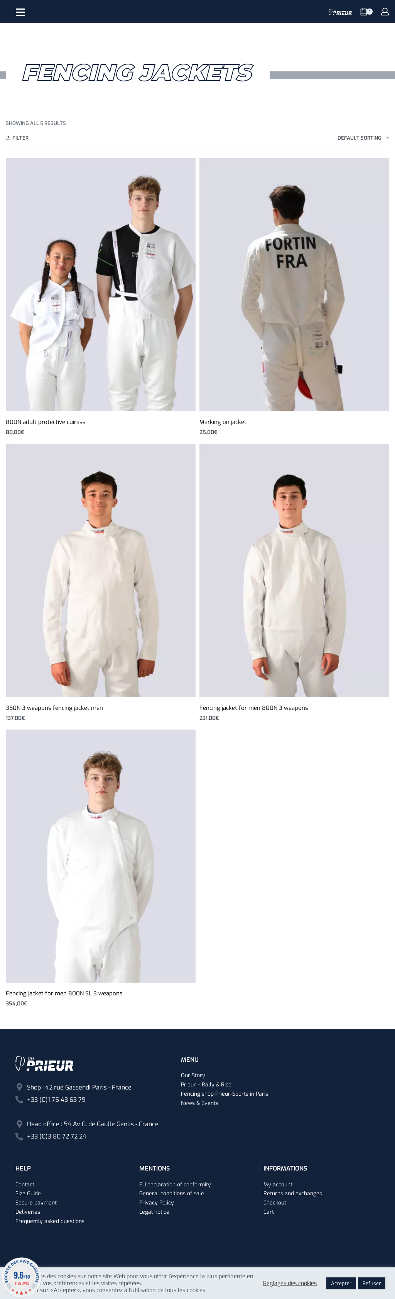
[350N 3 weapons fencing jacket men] (101, 570)
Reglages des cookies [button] (290, 1283)
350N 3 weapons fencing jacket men (54, 708)
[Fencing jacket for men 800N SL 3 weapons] (101, 856)
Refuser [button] (372, 1283)
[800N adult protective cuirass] (101, 284)
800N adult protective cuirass (46, 422)
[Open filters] (17, 138)
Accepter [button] (341, 1283)
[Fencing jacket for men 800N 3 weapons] (294, 570)
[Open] (20, 12)
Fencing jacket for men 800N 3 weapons (253, 708)
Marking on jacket (222, 422)
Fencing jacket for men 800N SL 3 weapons (64, 993)
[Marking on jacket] (294, 284)
